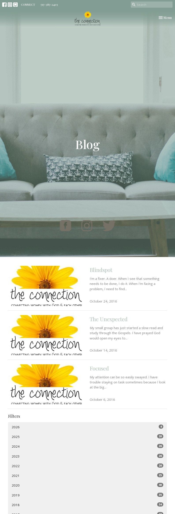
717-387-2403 (49, 4)
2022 (87, 465)
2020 (87, 485)
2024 (87, 446)
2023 (87, 456)
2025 (87, 436)
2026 (87, 427)
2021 (87, 475)
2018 (87, 504)
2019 (87, 495)
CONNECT (28, 4)
